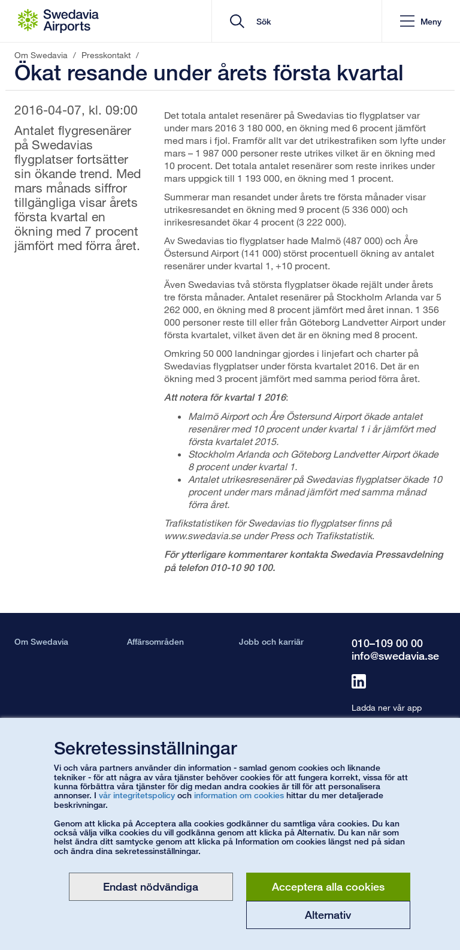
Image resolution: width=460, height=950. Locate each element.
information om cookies (239, 795)
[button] (420, 21)
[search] (301, 21)
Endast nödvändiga (150, 886)
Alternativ (328, 914)
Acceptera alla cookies (328, 886)
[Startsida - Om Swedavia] (58, 21)
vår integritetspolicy (137, 795)
